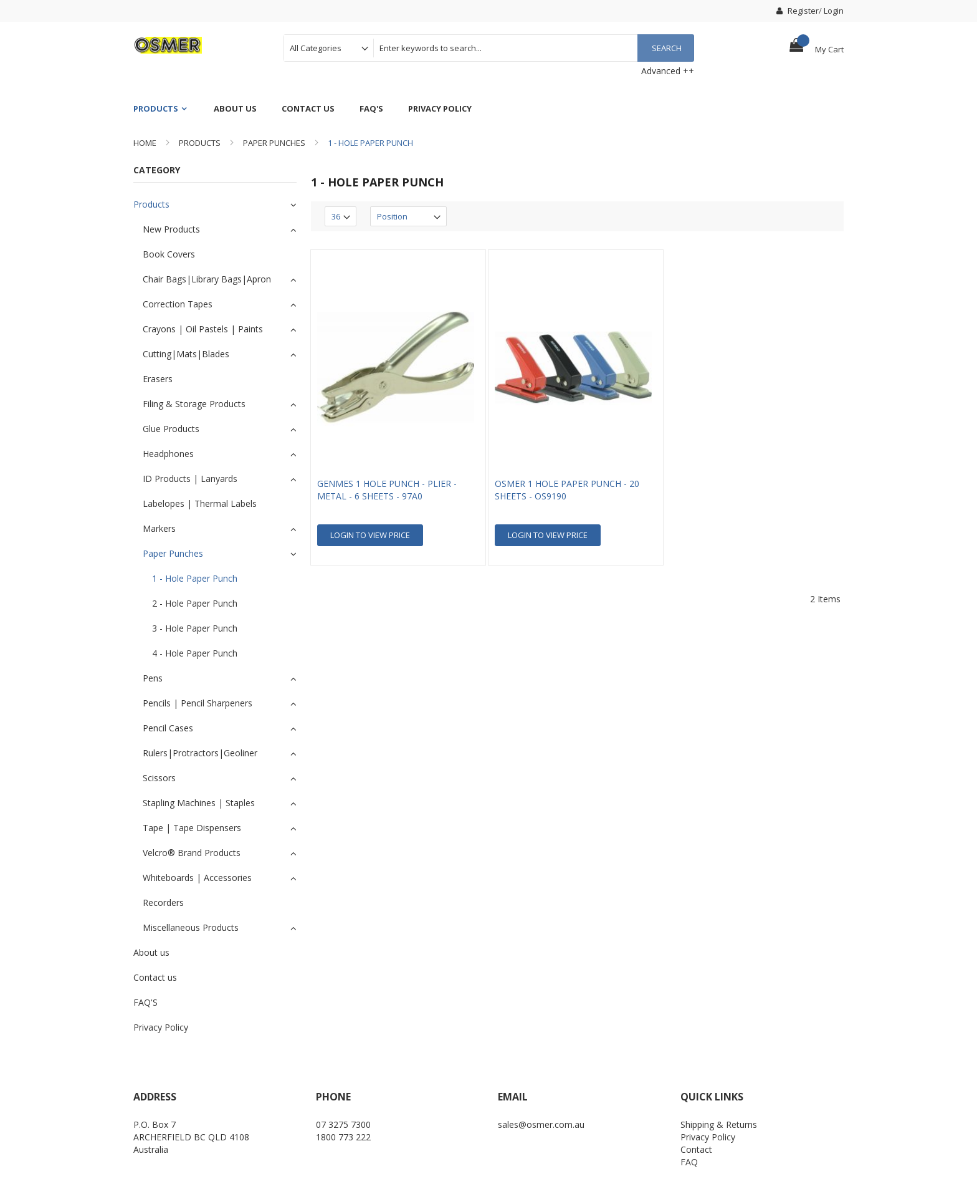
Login (834, 10)
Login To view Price (370, 535)
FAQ (689, 1162)
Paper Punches (274, 142)
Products (200, 142)
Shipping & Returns (718, 1124)
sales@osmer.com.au (541, 1124)
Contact (696, 1149)
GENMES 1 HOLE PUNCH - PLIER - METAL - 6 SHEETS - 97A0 (387, 490)
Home (144, 142)
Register (797, 10)
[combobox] (533, 48)
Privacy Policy (707, 1137)
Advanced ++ (667, 71)
